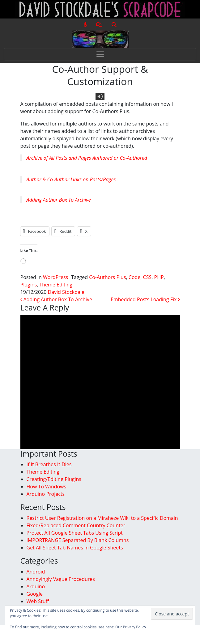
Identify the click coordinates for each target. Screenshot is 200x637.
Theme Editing (55, 284)
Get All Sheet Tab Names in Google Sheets (75, 547)
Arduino (36, 586)
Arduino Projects (46, 494)
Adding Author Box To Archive (59, 199)
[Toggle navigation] (100, 54)
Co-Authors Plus (107, 277)
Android (36, 571)
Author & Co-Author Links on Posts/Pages (71, 179)
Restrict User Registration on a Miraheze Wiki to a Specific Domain (102, 518)
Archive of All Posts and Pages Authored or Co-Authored (87, 157)
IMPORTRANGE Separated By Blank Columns (78, 540)
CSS (147, 277)
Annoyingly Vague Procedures (61, 579)
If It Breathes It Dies (49, 464)
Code (134, 277)
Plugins (28, 284)
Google (35, 593)
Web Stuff (38, 601)
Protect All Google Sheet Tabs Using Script (75, 532)
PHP (159, 277)
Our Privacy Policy (130, 627)
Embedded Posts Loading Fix (145, 299)
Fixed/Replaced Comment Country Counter (76, 525)
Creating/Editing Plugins (54, 479)
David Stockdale (66, 292)
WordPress (55, 277)
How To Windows (46, 486)
